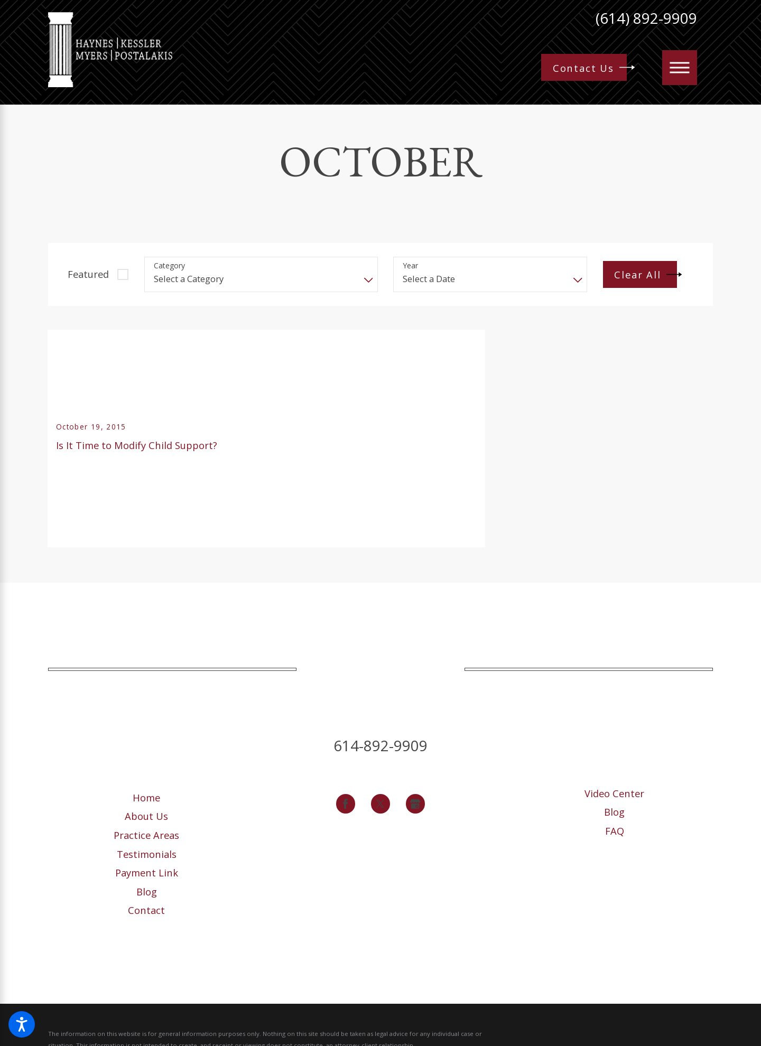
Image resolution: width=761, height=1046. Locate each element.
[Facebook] (346, 804)
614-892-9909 (380, 745)
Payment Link (146, 872)
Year (410, 266)
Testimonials (147, 854)
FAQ (614, 830)
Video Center (614, 793)
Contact (146, 910)
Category (169, 266)
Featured (88, 274)
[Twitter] (381, 804)
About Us (146, 816)
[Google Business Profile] (415, 804)
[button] (21, 1024)
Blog (146, 891)
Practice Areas (146, 835)
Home (146, 797)
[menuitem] (146, 797)
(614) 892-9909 (646, 18)
